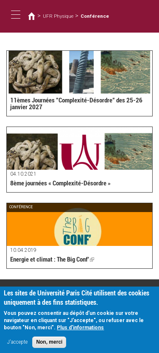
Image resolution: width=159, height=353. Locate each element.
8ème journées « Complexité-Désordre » (60, 183)
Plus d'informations (80, 331)
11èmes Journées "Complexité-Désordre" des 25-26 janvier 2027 (76, 104)
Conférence (95, 16)
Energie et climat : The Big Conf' (52, 259)
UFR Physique (58, 16)
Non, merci (49, 346)
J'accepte (17, 346)
